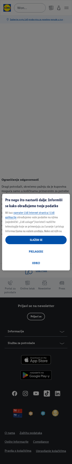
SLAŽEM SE (36, 240)
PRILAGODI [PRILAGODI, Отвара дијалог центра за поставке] (36, 251)
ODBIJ (36, 263)
